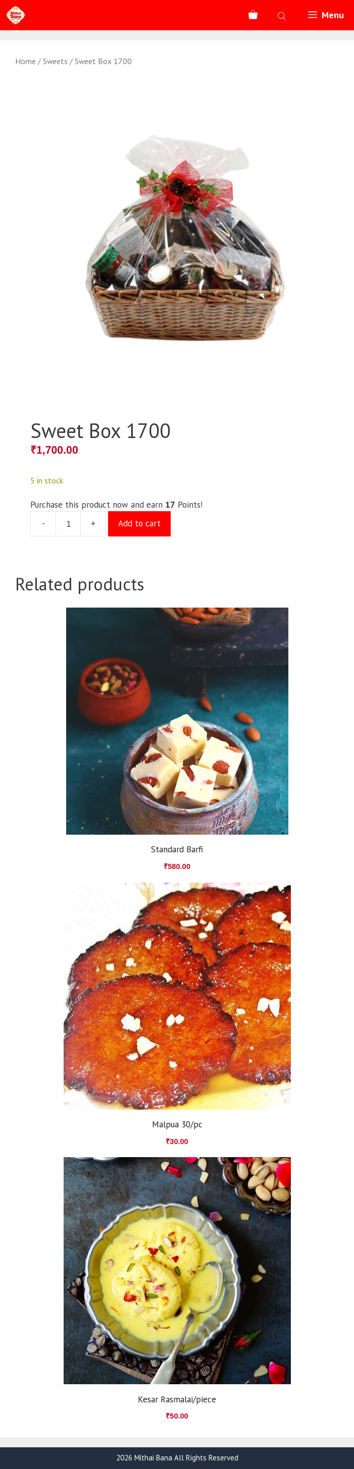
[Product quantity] (68, 523)
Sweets (55, 61)
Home (25, 61)
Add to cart (139, 523)
